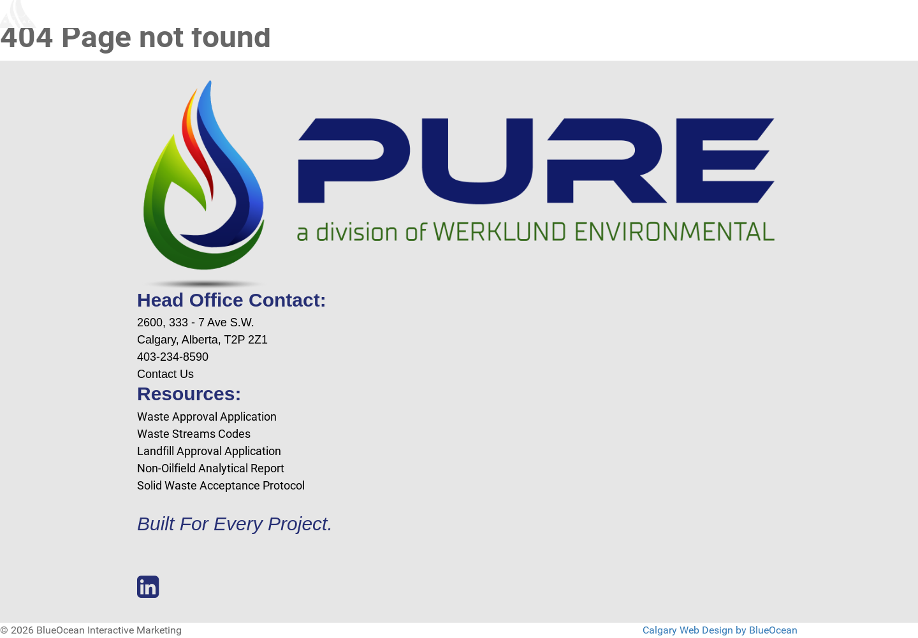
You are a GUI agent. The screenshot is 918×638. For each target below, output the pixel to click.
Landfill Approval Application (209, 451)
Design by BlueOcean (750, 630)
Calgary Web (671, 630)
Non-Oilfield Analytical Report (210, 468)
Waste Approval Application (207, 416)
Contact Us (165, 374)
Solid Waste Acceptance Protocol (221, 485)
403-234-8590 (172, 357)
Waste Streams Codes (194, 433)
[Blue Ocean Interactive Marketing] (48, 14)
